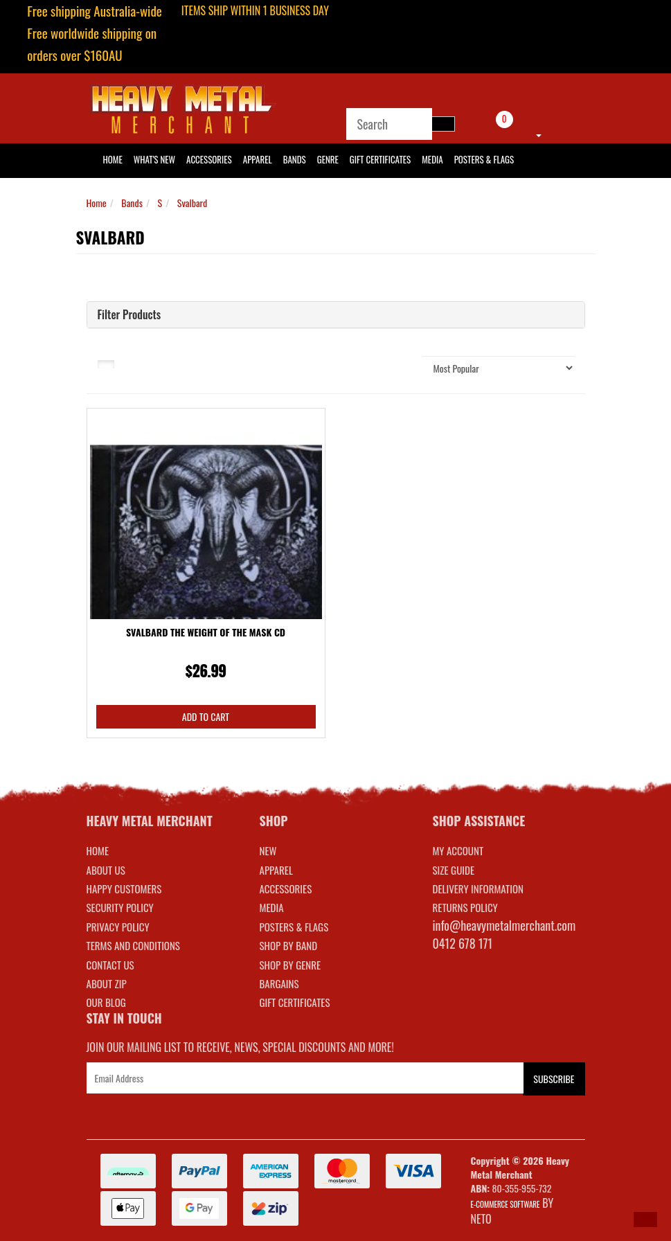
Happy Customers (124, 888)
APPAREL (276, 869)
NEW (268, 850)
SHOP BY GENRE (290, 964)
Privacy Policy (118, 926)
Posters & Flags (484, 159)
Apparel (257, 159)
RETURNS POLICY (465, 907)
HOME (113, 159)
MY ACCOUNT (458, 850)
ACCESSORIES (286, 888)
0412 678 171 (463, 943)
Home (97, 202)
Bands (294, 159)
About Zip (107, 983)
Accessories (209, 159)
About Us (106, 869)
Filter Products (129, 315)
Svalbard (192, 202)
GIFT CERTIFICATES (295, 1002)
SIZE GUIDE (454, 869)
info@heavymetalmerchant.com (504, 925)
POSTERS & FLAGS (294, 926)
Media (432, 159)
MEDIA (272, 907)
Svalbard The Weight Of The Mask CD (205, 632)
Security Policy (120, 907)
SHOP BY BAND (289, 945)
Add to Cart (205, 716)
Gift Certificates (380, 159)
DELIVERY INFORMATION (478, 888)
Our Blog (106, 1002)
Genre (328, 159)
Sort (396, 367)
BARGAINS (279, 983)
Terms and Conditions (133, 945)
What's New (154, 159)
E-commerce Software (505, 1204)
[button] (645, 1219)
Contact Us (110, 964)
